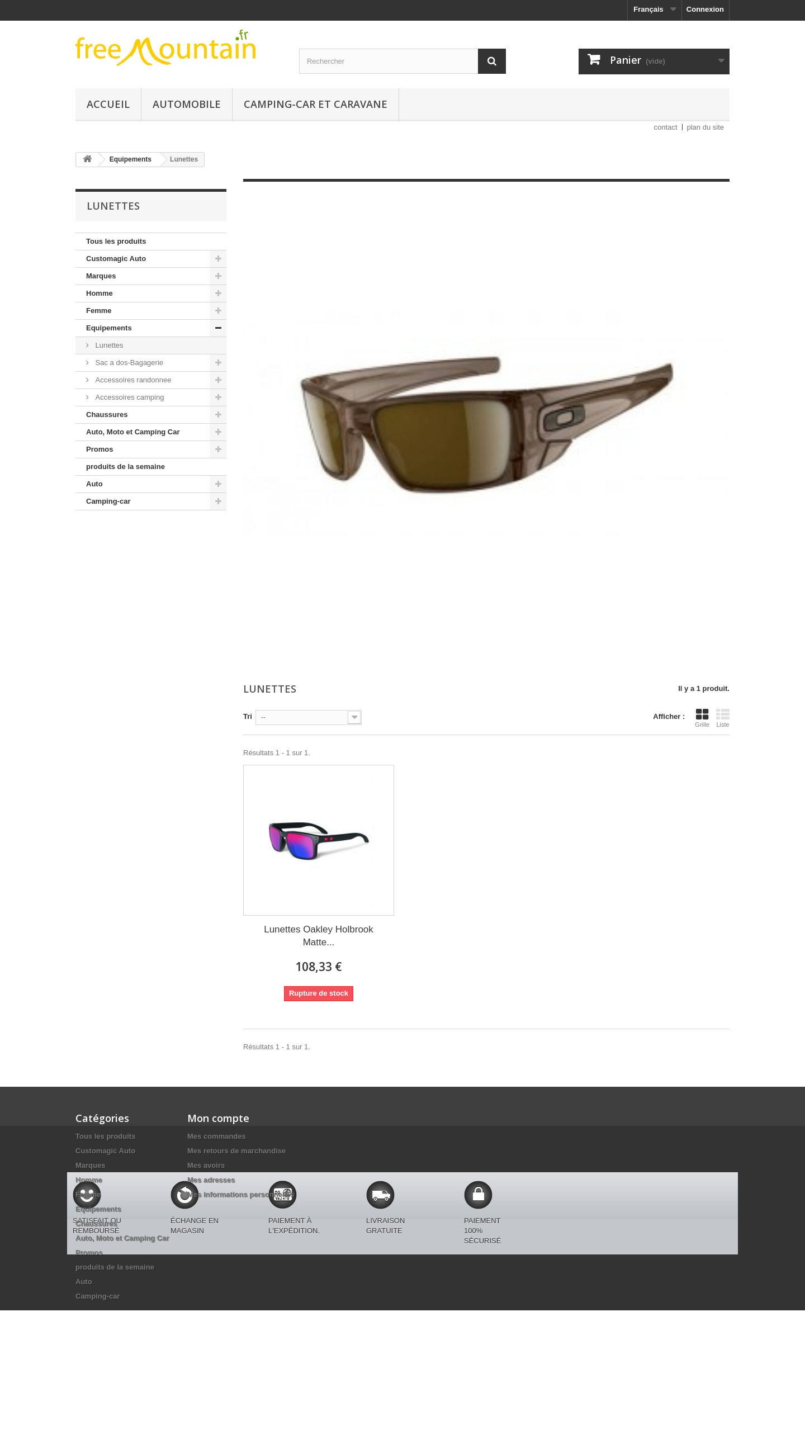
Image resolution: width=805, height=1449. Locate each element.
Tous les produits (116, 241)
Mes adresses (211, 1180)
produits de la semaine (125, 466)
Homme (99, 293)
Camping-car (108, 501)
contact (666, 127)
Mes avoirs (206, 1165)
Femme (99, 310)
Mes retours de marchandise (236, 1151)
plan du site (705, 127)
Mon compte (218, 1118)
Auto (94, 484)
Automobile (187, 104)
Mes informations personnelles (240, 1194)
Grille (702, 718)
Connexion (705, 9)
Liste (723, 718)
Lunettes (108, 345)
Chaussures (106, 414)
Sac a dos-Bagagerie (128, 362)
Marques (101, 276)
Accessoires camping (128, 397)
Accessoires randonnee (132, 380)
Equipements (109, 328)
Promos (99, 449)
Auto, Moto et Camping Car (133, 432)
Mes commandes (216, 1136)
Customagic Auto (116, 258)
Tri (247, 716)
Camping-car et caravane (315, 104)
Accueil (108, 104)
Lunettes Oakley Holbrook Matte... (318, 936)
